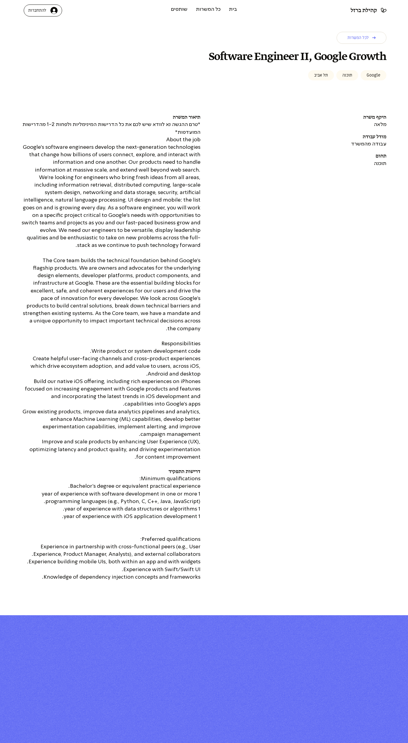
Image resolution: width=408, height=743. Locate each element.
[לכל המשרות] (361, 38)
